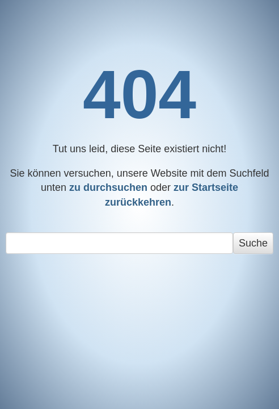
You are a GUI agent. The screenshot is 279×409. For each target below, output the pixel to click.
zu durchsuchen (108, 187)
